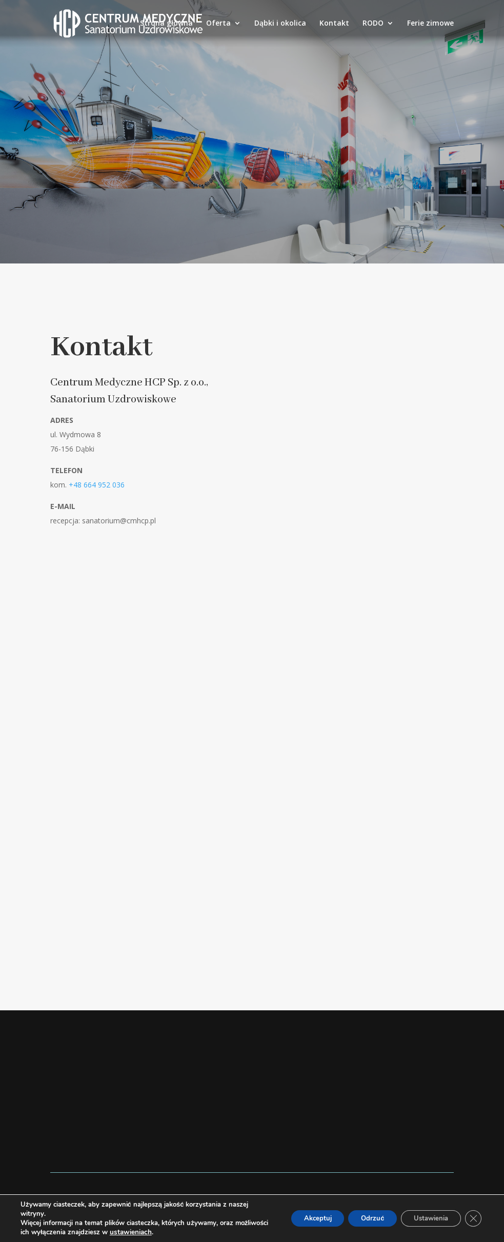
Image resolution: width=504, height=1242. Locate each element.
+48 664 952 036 (97, 485)
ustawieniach (165, 1232)
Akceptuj (297, 1218)
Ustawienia (424, 1218)
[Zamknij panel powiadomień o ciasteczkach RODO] (472, 1218)
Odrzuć (359, 1218)
